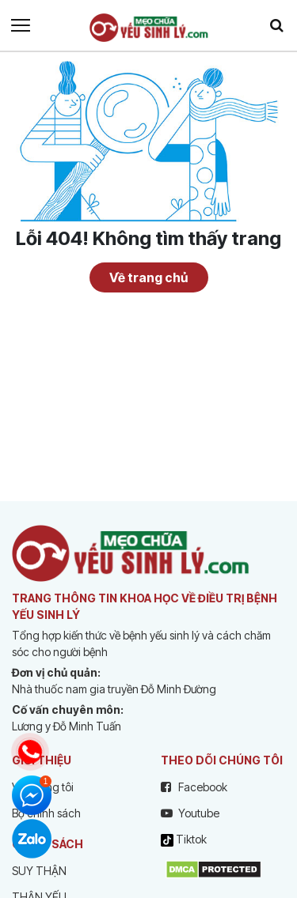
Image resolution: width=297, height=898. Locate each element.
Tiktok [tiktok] (184, 839)
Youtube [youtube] (190, 813)
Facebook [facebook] (194, 787)
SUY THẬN (39, 870)
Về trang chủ (148, 277)
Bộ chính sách (46, 813)
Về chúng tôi (43, 787)
